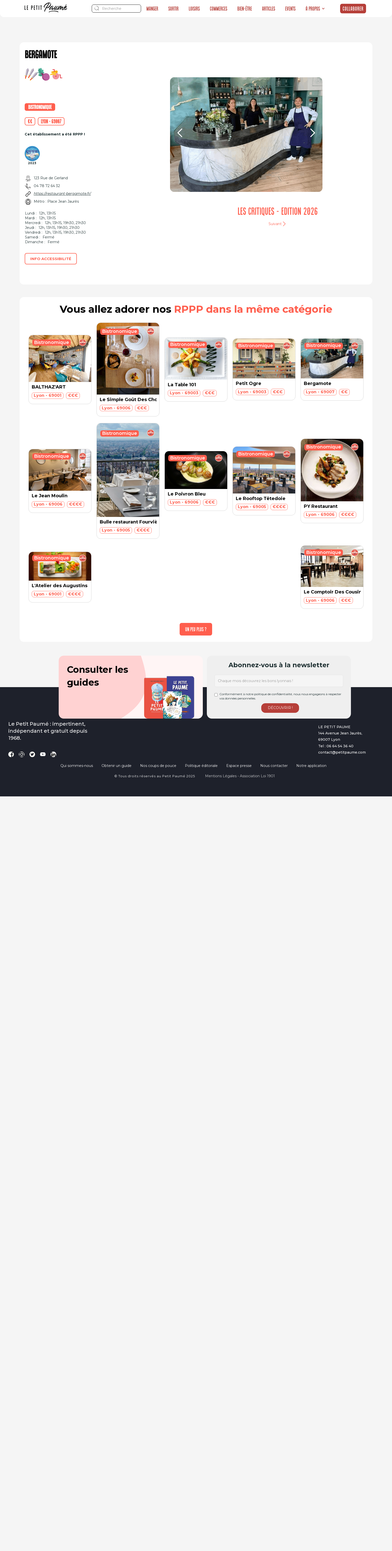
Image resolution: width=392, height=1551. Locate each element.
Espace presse (239, 765)
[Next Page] (196, 629)
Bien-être (244, 9)
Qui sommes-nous (76, 765)
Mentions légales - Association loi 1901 (240, 776)
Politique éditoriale (201, 765)
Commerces (218, 9)
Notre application (311, 765)
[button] (315, 8)
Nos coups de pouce (158, 765)
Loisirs (194, 9)
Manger (152, 9)
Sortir (173, 9)
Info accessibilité (50, 258)
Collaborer (353, 9)
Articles (268, 9)
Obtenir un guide (117, 765)
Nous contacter (274, 765)
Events (290, 9)
